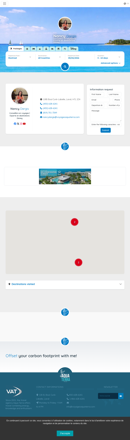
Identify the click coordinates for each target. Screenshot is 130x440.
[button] (60, 253)
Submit (105, 130)
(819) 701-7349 (48, 112)
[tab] (16, 48)
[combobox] (20, 58)
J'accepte (65, 433)
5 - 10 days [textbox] (103, 58)
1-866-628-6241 (76, 399)
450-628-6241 (75, 395)
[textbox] (45, 58)
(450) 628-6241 (49, 103)
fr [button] (126, 3)
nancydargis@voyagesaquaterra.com (60, 117)
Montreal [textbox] (12, 58)
